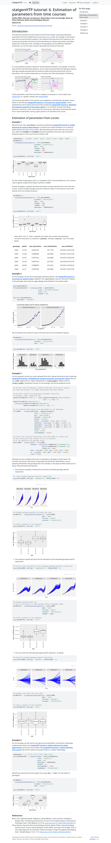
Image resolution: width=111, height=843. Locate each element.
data (15, 286)
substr (40, 397)
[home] (30, 2)
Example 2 (84, 24)
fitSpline (33, 288)
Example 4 (84, 30)
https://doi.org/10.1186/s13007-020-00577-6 (60, 823)
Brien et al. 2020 (49, 37)
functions (72, 3)
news (64, 3)
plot (15, 156)
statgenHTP (17, 2)
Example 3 (84, 27)
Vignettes (35, 3)
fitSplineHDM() (52, 381)
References (84, 33)
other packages (83, 3)
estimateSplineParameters (24, 142)
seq (40, 444)
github (95, 3)
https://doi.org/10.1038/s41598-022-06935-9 (55, 832)
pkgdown (92, 839)
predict (27, 442)
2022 (14, 466)
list (43, 421)
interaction (19, 403)
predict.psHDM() (18, 383)
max (43, 446)
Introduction (84, 12)
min (43, 444)
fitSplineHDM (29, 411)
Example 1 (84, 20)
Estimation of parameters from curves (88, 16)
